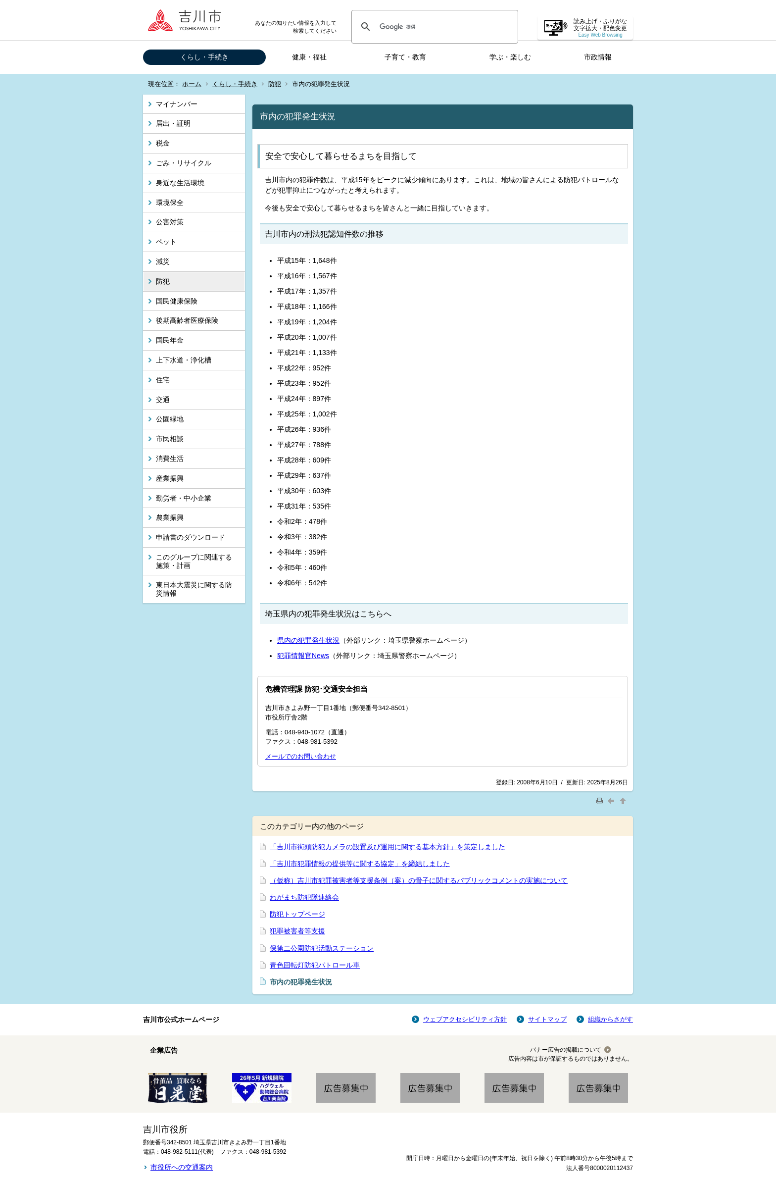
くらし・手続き (204, 57)
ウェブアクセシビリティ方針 (465, 1019)
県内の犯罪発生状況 (308, 640)
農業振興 (170, 517)
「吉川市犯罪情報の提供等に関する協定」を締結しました (360, 864)
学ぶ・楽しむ (510, 57)
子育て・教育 (405, 57)
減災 (163, 261)
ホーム (191, 84)
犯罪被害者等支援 (297, 931)
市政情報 (598, 57)
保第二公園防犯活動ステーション (322, 948)
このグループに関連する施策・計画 (194, 561)
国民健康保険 (176, 301)
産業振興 (170, 478)
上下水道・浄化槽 (183, 360)
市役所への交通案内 (181, 1167)
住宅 (163, 380)
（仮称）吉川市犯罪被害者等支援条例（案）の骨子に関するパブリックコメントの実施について (419, 880)
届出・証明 (173, 123)
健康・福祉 (309, 57)
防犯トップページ (297, 914)
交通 (163, 400)
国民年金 (170, 340)
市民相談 (170, 439)
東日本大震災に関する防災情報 (194, 589)
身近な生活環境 (180, 183)
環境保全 (170, 202)
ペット (166, 242)
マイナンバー (176, 104)
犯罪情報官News (303, 656)
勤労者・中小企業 (183, 498)
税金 (163, 143)
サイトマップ (547, 1019)
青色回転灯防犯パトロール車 (315, 965)
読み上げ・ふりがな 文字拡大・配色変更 (600, 28)
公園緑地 (170, 419)
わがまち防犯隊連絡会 (304, 897)
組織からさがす (610, 1019)
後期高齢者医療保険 (187, 320)
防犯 (274, 84)
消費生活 (170, 458)
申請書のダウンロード (190, 537)
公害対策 (170, 222)
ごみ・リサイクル (183, 163)
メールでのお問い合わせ (300, 756)
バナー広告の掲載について (565, 1049)
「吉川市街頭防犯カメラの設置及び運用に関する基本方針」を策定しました (387, 847)
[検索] (433, 27)
